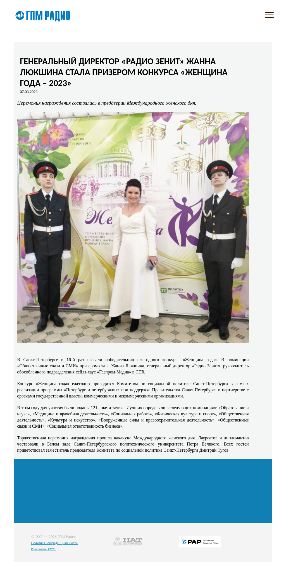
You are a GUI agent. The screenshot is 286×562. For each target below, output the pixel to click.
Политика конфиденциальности (54, 543)
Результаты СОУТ (43, 549)
